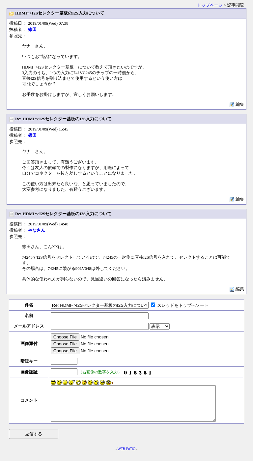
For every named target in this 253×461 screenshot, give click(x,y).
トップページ (210, 5)
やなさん (36, 230)
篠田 (32, 29)
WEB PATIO (126, 456)
